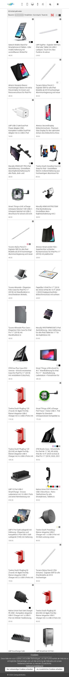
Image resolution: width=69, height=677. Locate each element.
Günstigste (37, 15)
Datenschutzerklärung (34, 666)
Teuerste (44, 15)
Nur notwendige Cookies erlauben (20, 669)
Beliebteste (19, 15)
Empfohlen (28, 15)
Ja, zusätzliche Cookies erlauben (49, 669)
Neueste (11, 15)
